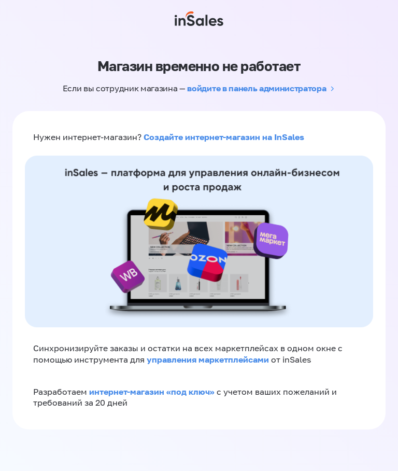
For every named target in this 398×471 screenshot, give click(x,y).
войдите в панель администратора (256, 88)
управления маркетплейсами (209, 359)
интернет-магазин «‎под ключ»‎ (153, 391)
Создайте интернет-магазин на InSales (224, 137)
